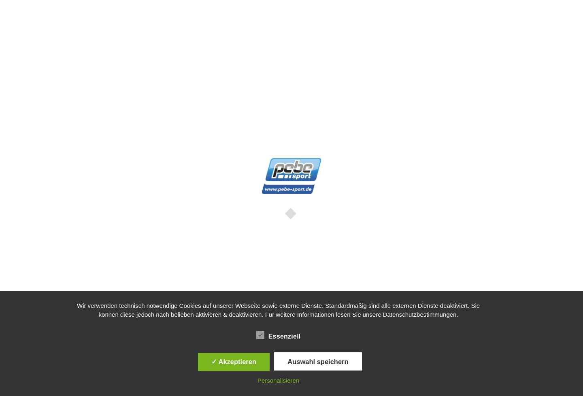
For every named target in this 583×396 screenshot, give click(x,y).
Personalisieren (278, 380)
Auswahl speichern (317, 361)
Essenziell (278, 335)
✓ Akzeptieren (234, 361)
